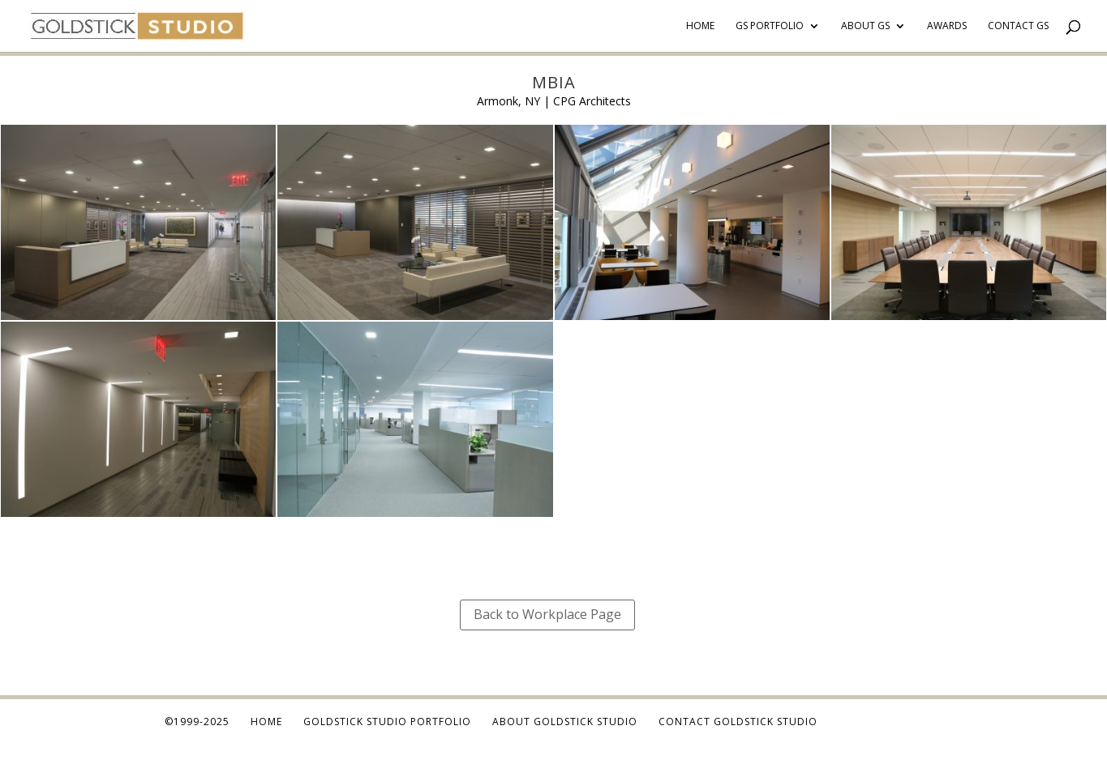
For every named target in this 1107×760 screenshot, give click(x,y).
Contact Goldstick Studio (738, 721)
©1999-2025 (197, 721)
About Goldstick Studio (564, 721)
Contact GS (1018, 26)
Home (700, 26)
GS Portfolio (770, 26)
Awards (947, 26)
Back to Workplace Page (547, 614)
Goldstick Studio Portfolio (387, 721)
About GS (865, 26)
